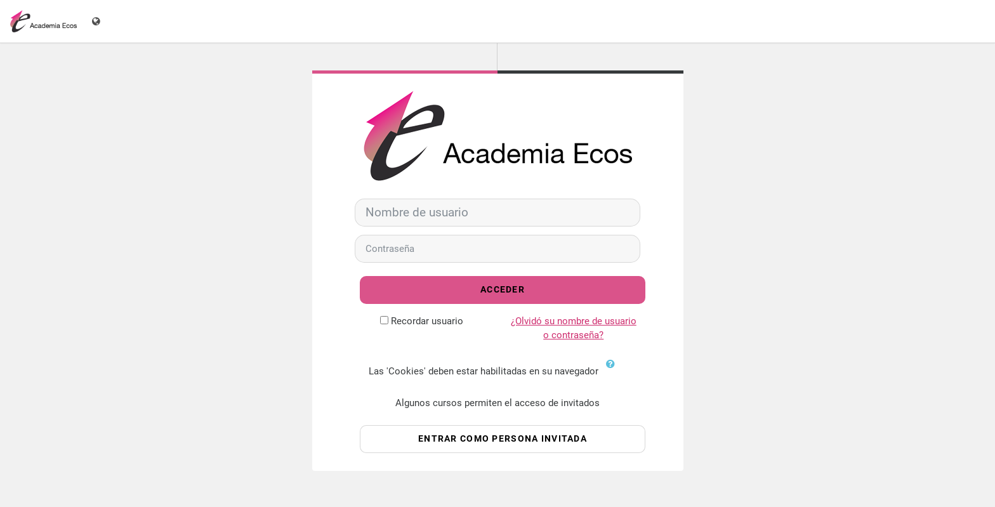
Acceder (502, 289)
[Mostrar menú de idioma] (97, 21)
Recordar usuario (427, 321)
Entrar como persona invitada (502, 438)
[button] (613, 372)
